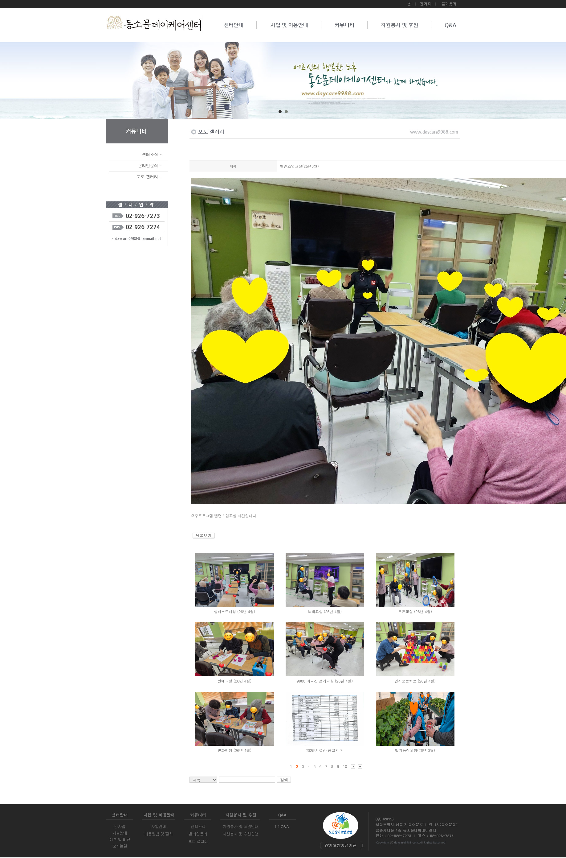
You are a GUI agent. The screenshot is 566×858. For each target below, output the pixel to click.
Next (543, 83)
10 (345, 766)
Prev (23, 83)
